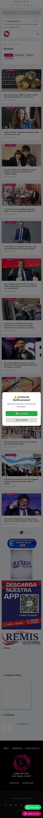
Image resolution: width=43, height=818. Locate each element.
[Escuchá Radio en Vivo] (31, 813)
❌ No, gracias (21, 420)
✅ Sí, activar (21, 413)
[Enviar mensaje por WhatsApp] (33, 807)
